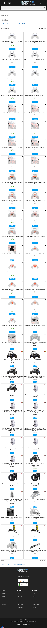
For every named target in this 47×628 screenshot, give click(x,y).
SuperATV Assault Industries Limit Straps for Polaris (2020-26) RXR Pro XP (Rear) (35, 535)
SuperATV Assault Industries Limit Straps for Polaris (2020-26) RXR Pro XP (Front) (12, 535)
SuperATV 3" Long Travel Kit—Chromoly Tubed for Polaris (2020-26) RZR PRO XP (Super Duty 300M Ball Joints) (35, 377)
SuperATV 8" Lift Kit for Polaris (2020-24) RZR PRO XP (35, 463)
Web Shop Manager (33, 621)
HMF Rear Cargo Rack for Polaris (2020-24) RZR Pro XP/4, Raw (12, 342)
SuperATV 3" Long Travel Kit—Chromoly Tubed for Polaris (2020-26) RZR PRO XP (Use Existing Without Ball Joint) (12, 394)
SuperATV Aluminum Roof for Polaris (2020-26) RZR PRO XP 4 (35, 499)
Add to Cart (35, 331)
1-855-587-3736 (21, 574)
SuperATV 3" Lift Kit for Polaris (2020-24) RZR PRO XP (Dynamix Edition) (12, 360)
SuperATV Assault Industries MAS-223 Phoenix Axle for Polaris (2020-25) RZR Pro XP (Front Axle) (35, 551)
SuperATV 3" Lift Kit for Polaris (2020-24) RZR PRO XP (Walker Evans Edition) (35, 360)
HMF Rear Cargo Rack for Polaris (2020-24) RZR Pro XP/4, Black (35, 325)
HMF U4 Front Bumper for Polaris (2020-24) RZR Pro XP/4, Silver (12, 325)
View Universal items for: (13, 564)
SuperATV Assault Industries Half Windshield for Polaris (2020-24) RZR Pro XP (34, 518)
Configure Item (12, 331)
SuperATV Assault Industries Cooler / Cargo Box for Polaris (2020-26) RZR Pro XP (12, 518)
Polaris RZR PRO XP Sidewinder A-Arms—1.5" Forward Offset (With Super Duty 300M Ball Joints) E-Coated (35, 343)
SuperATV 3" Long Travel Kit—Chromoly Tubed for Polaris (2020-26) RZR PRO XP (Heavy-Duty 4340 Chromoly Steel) (12, 377)
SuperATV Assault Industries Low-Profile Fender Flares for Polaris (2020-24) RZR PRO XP (12, 551)
